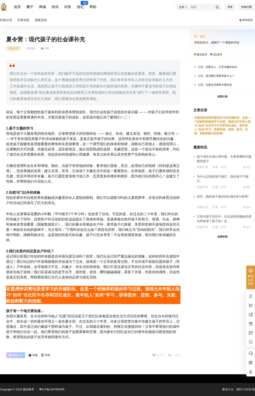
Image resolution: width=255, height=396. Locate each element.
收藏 (33, 355)
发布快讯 (246, 20)
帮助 (92, 7)
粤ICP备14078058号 (52, 389)
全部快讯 (222, 236)
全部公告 (222, 96)
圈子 (29, 7)
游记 (80, 5)
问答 (67, 7)
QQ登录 (217, 54)
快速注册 (246, 6)
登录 (230, 6)
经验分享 (13, 48)
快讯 (55, 7)
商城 (42, 7)
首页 (17, 7)
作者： (219, 167)
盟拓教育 (28, 389)
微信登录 (202, 54)
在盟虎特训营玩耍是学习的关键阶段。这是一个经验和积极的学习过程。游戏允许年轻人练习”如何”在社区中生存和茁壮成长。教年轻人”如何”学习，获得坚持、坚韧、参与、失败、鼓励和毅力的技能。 (222, 125)
